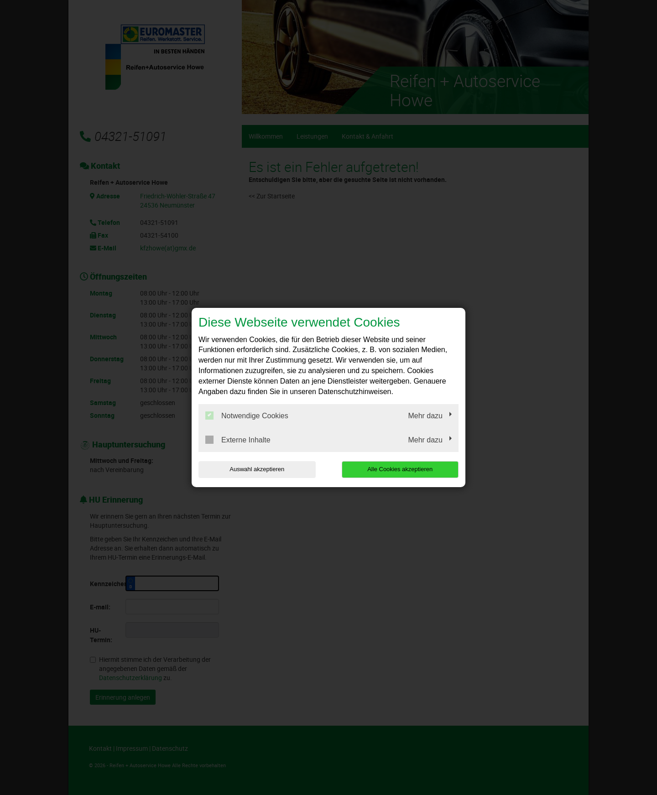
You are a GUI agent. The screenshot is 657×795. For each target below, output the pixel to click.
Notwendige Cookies (246, 415)
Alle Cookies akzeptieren (400, 469)
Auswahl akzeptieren (256, 469)
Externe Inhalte (238, 440)
